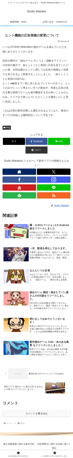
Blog (6, 127)
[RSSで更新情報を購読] (53, 195)
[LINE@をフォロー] (53, 187)
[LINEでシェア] (59, 141)
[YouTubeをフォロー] (19, 187)
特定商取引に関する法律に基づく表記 (54, 446)
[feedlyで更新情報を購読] (19, 195)
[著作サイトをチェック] (19, 172)
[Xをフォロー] (53, 172)
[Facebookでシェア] (36, 141)
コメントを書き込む (36, 413)
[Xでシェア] (14, 141)
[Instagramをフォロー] (53, 179)
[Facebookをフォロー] (19, 179)
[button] (36, 150)
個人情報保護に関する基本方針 (18, 444)
